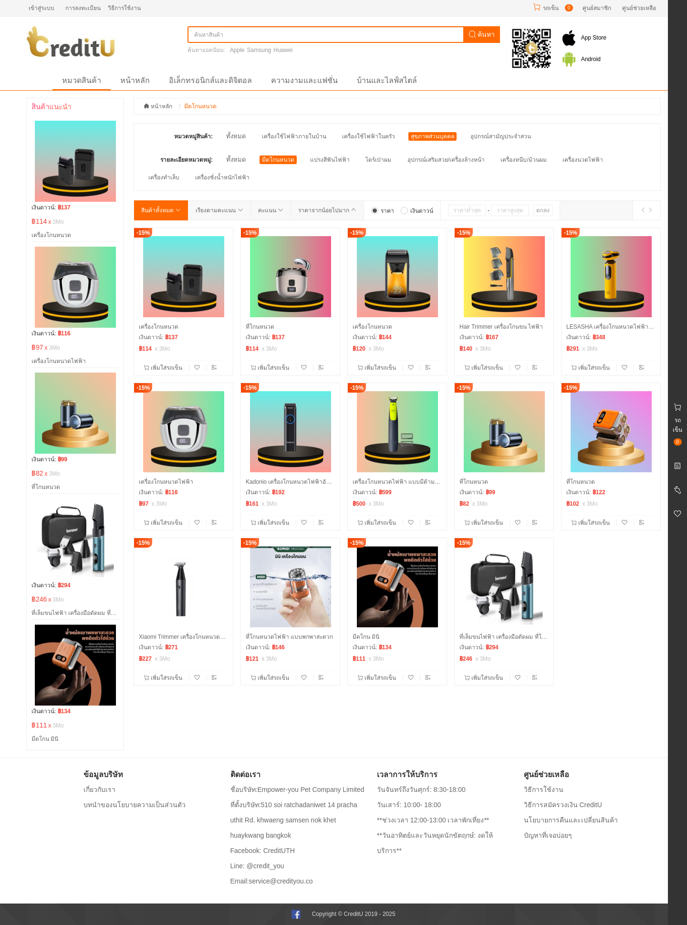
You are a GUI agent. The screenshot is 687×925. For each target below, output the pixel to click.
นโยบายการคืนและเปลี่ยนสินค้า (571, 820)
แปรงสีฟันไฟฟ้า (330, 159)
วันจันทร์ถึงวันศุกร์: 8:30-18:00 (421, 789)
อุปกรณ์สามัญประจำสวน (500, 136)
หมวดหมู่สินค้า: (193, 136)
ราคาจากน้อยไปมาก (327, 210)
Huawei (282, 50)
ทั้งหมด (236, 136)
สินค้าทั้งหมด (161, 210)
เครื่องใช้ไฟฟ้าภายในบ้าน (294, 136)
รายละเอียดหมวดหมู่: (186, 159)
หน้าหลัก (135, 80)
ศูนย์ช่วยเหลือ (639, 8)
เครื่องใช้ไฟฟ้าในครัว (368, 136)
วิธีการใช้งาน (124, 8)
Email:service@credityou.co (271, 881)
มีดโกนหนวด (278, 159)
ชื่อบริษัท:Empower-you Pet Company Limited (297, 789)
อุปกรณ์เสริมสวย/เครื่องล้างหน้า (446, 159)
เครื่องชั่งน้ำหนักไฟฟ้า (222, 177)
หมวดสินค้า (81, 80)
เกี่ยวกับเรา (99, 789)
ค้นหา (481, 34)
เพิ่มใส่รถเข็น (164, 367)
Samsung (259, 50)
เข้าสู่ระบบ (41, 8)
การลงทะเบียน (83, 8)
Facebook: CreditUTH (262, 850)
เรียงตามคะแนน (219, 210)
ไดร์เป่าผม (378, 159)
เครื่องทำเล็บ (163, 177)
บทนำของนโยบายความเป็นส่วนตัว (134, 805)
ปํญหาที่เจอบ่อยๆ (548, 835)
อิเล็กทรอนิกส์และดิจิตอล (210, 80)
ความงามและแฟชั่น (304, 80)
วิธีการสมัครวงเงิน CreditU (563, 805)
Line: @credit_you (257, 866)
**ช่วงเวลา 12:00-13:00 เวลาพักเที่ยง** (433, 820)
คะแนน (270, 210)
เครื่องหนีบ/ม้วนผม (523, 159)
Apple (237, 50)
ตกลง (543, 210)
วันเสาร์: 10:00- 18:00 (409, 805)
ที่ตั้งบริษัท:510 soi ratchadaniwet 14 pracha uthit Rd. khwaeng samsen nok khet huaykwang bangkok (293, 820)
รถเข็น (551, 8)
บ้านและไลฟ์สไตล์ (387, 80)
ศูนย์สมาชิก (597, 8)
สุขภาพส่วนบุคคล (432, 136)
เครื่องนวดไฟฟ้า (582, 159)
